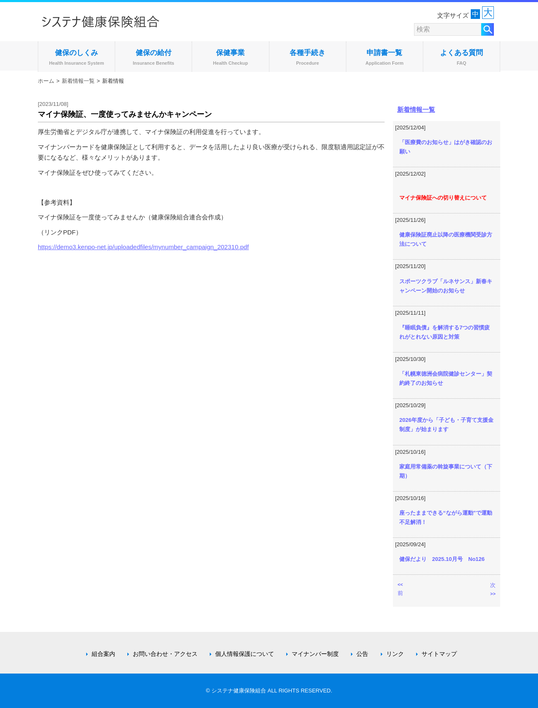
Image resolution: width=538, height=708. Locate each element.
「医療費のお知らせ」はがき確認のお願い (445, 147)
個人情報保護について (244, 654)
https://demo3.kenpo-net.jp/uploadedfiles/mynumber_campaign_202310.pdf (143, 246)
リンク (395, 654)
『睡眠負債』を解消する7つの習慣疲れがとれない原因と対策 (444, 332)
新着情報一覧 (78, 81)
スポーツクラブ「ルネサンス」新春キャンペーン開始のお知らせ (445, 286)
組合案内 (103, 654)
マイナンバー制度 (315, 654)
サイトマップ (439, 654)
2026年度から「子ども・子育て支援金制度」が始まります (446, 424)
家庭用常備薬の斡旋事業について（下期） (445, 471)
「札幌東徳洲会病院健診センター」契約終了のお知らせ (445, 378)
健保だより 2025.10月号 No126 (442, 559)
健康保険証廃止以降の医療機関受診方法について (445, 239)
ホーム (46, 81)
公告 (362, 654)
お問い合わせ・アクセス (165, 654)
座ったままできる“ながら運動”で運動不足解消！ (445, 517)
